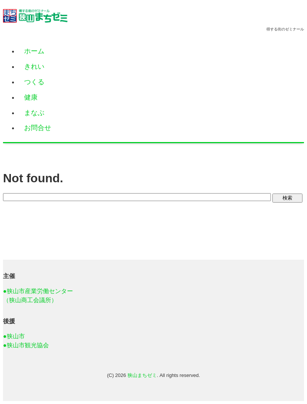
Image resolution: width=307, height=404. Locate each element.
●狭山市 (14, 336)
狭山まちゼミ (142, 375)
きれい (34, 66)
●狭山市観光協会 (26, 345)
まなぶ (34, 113)
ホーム (34, 51)
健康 (31, 97)
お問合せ (37, 128)
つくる (34, 82)
